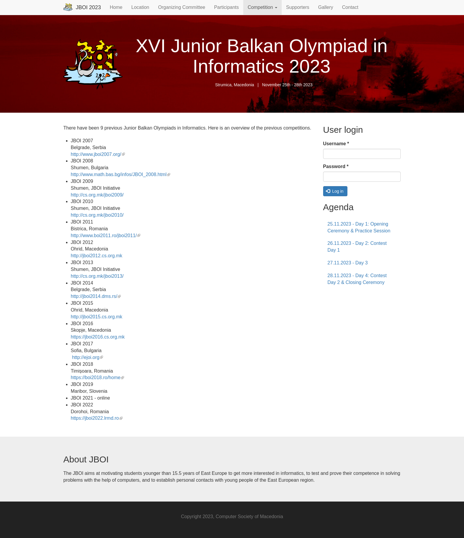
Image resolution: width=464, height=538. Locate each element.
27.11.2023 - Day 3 (348, 262)
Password (336, 166)
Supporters (297, 7)
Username (336, 143)
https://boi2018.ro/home (97, 377)
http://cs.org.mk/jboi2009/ (97, 194)
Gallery (325, 7)
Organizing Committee (181, 7)
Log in (335, 191)
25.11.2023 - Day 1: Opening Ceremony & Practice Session (359, 227)
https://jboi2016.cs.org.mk (98, 336)
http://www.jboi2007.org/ (98, 154)
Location (140, 7)
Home (116, 7)
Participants (226, 7)
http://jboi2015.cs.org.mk (96, 316)
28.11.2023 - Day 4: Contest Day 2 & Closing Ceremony (357, 279)
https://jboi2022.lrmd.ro (97, 418)
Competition (262, 7)
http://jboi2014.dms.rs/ (96, 296)
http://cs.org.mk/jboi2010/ (97, 215)
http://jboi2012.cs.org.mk (96, 255)
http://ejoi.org (87, 357)
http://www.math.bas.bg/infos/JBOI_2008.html (120, 174)
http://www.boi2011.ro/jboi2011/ (105, 235)
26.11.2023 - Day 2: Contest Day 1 (357, 247)
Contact (350, 7)
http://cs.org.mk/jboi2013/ (97, 276)
